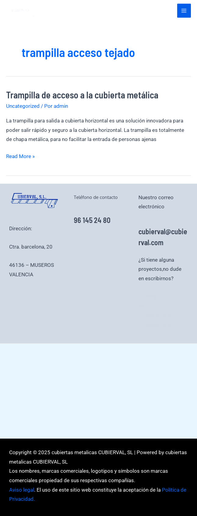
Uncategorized (23, 106)
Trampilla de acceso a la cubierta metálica (82, 94)
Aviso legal (158, 315)
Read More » (20, 156)
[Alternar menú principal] (184, 11)
